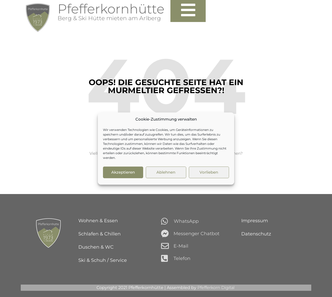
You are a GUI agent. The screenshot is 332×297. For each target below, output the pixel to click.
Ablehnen (165, 172)
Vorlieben (208, 172)
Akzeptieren (123, 172)
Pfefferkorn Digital (216, 287)
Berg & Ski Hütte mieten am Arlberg (109, 18)
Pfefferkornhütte (111, 9)
